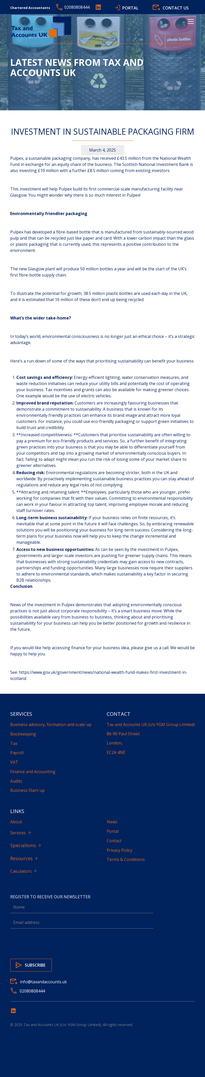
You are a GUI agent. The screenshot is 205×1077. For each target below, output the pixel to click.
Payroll (16, 752)
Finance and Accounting (32, 771)
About (16, 822)
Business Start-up (27, 790)
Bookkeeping (23, 734)
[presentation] (49, 943)
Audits (16, 781)
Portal (112, 831)
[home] (42, 27)
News (112, 822)
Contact (114, 841)
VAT (14, 762)
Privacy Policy (119, 850)
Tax (13, 743)
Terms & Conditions (126, 859)
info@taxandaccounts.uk (43, 982)
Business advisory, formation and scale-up (50, 724)
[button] (190, 27)
